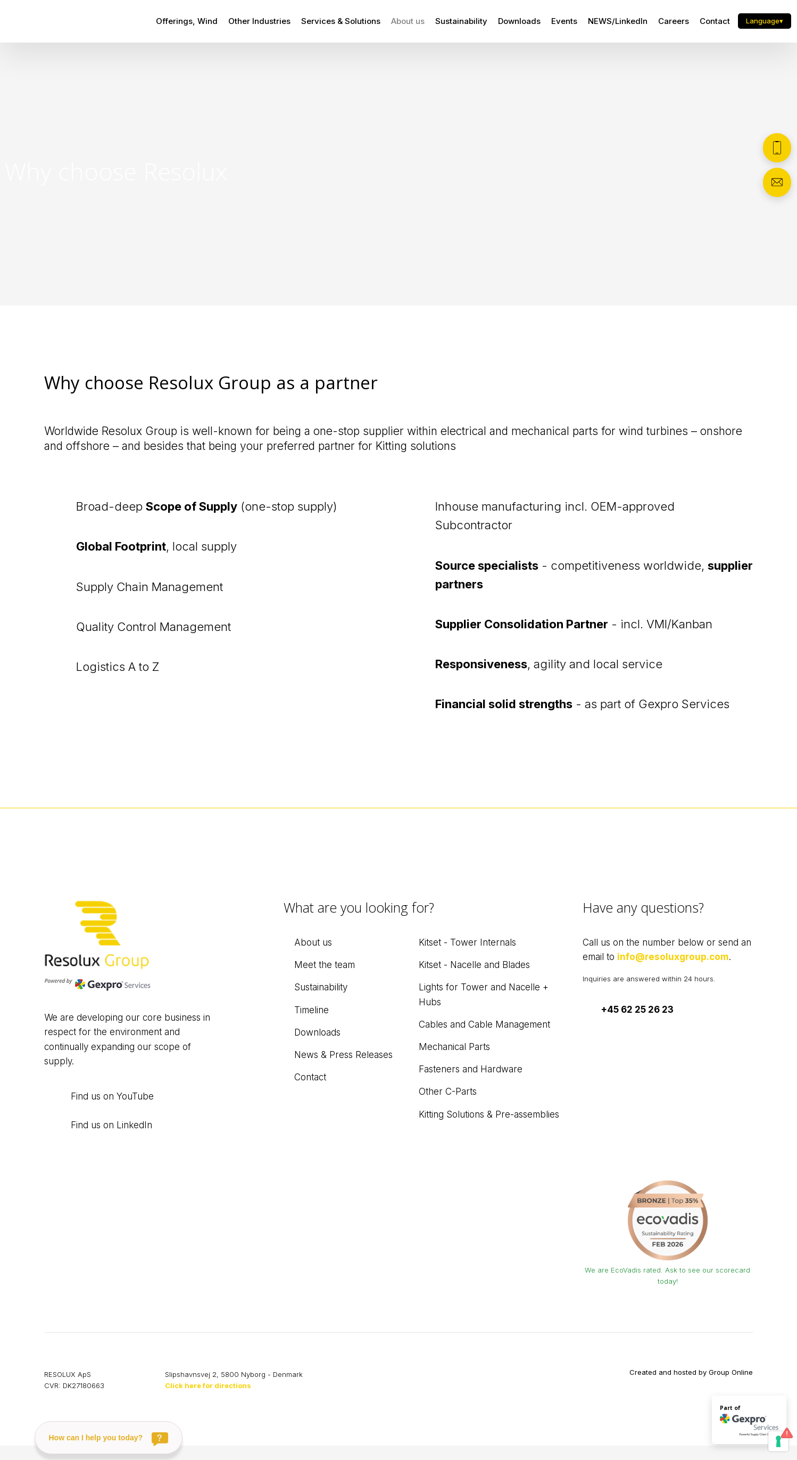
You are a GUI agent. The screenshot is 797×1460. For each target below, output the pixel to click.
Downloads (519, 21)
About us (408, 21)
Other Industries (259, 21)
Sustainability (461, 21)
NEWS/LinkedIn (617, 21)
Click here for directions (208, 1385)
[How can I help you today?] (108, 1437)
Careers (673, 21)
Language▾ (764, 21)
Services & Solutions (340, 21)
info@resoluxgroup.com (673, 957)
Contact (715, 21)
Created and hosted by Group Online (691, 1372)
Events (564, 21)
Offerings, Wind (187, 21)
